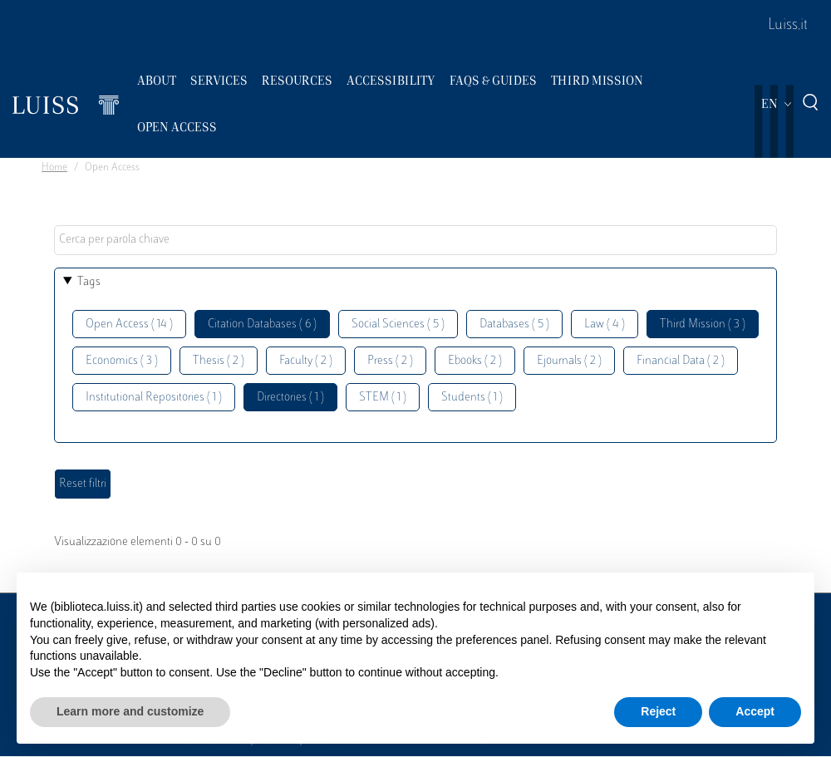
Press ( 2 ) (390, 361)
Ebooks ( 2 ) (475, 361)
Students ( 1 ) (472, 397)
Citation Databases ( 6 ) (262, 324)
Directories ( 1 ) (290, 397)
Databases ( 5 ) (514, 324)
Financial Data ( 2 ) (681, 361)
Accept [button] (754, 711)
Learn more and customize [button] (130, 711)
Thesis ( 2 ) (218, 361)
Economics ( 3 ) (122, 361)
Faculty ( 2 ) (305, 361)
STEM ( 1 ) (382, 397)
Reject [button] (658, 711)
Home (54, 168)
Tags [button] (89, 282)
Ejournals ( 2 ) (569, 361)
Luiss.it (788, 25)
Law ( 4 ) (604, 324)
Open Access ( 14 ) (129, 324)
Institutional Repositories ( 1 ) (154, 397)
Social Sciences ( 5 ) (398, 324)
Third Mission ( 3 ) (702, 324)
